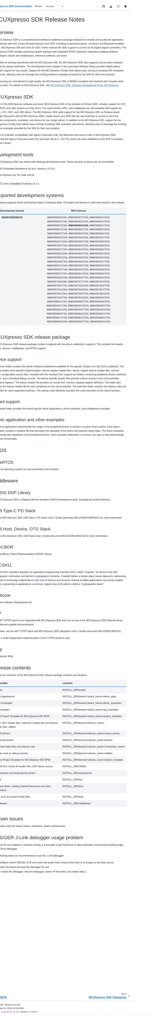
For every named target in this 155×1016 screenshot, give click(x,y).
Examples (8, 336)
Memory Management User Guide (14, 316)
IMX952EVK (15, 143)
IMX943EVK (15, 138)
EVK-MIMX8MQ (14, 119)
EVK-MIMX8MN (16, 95)
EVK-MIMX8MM (14, 89)
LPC (8, 250)
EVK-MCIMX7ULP (15, 80)
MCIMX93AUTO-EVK (16, 216)
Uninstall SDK (10, 292)
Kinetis (9, 246)
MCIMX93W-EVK (15, 234)
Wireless (10, 260)
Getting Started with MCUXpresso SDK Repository (20, 185)
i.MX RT (10, 241)
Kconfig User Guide (13, 310)
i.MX (8, 65)
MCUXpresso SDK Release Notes (18, 197)
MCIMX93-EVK (16, 223)
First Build (9, 287)
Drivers (7, 331)
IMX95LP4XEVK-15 (16, 150)
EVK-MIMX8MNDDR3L (16, 103)
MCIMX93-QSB (16, 227)
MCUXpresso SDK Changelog (19, 208)
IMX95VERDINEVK (16, 167)
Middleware (9, 340)
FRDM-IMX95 (15, 134)
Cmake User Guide (13, 305)
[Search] (15, 19)
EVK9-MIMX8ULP (14, 72)
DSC (8, 60)
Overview (8, 42)
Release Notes (11, 265)
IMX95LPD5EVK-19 (16, 158)
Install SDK (9, 282)
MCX (8, 255)
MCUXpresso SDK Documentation (13, 28)
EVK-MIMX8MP (16, 112)
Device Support (12, 55)
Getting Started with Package (18, 175)
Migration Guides (12, 270)
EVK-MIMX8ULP (14, 127)
